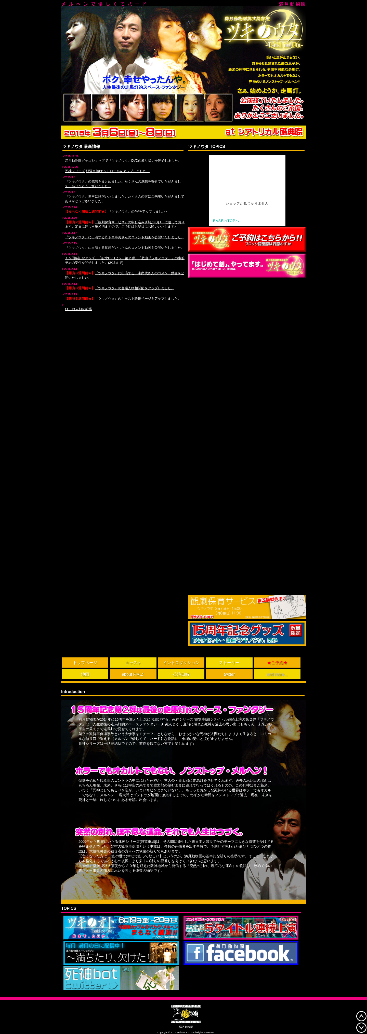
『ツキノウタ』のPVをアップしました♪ (137, 211)
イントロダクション (181, 663)
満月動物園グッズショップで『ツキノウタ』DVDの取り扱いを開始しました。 (123, 160)
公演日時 (181, 674)
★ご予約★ (277, 663)
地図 (85, 674)
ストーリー (229, 663)
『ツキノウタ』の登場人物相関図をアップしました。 (134, 288)
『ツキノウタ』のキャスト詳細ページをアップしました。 (138, 298)
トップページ (85, 663)
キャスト (133, 663)
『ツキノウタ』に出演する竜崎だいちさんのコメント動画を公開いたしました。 (124, 248)
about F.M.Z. (133, 674)
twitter (229, 674)
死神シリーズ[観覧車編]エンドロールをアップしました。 (107, 171)
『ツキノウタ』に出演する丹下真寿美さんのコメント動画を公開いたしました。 (124, 237)
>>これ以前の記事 (78, 309)
